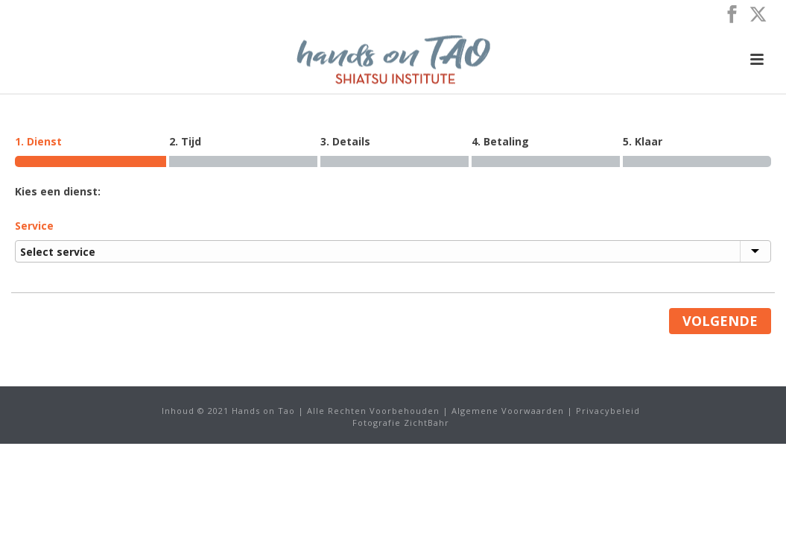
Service (34, 226)
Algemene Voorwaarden (507, 410)
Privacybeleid (608, 410)
